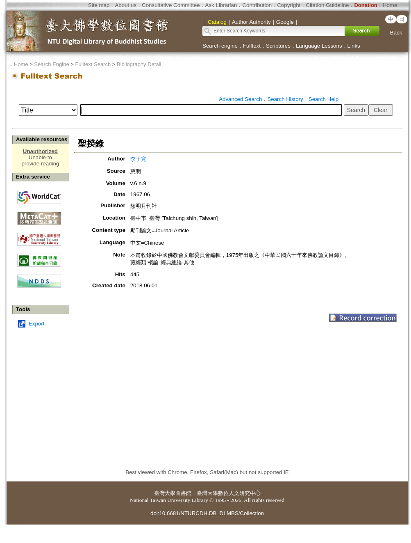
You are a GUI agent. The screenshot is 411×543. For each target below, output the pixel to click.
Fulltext (252, 46)
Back (396, 33)
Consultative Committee (171, 5)
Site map (99, 5)
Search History (285, 99)
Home (390, 5)
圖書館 (183, 493)
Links (353, 46)
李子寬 (138, 159)
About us (125, 5)
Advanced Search (240, 99)
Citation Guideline (327, 5)
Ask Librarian (221, 5)
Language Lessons (319, 46)
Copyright (288, 5)
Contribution (257, 5)
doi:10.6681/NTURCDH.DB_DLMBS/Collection (207, 513)
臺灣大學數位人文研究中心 (229, 493)
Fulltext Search (93, 64)
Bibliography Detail (139, 64)
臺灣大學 (164, 493)
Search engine (220, 46)
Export (37, 324)
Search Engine (51, 64)
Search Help (323, 99)
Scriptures (278, 46)
